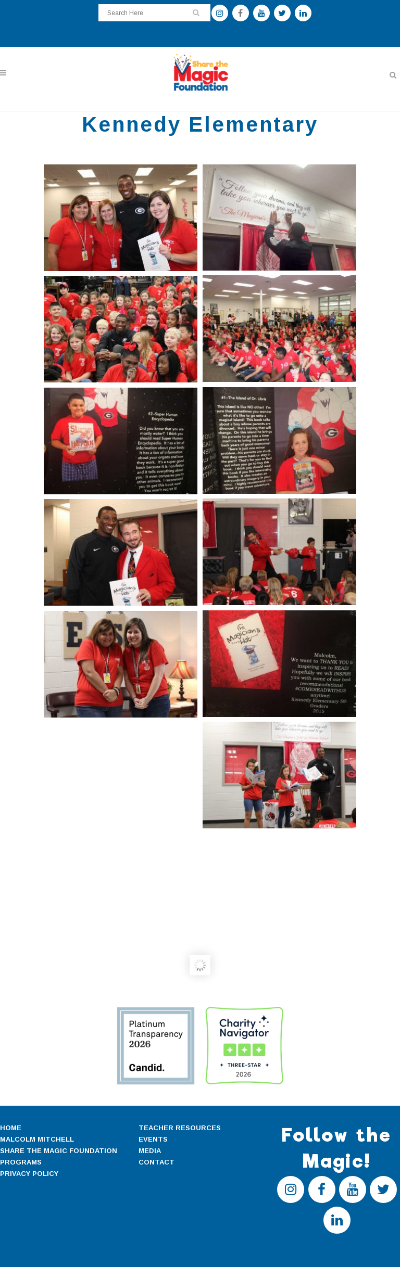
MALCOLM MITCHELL (37, 1139)
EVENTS (153, 1139)
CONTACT (156, 1162)
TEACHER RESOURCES (180, 1128)
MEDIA (150, 1151)
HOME (10, 1128)
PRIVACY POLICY (29, 1174)
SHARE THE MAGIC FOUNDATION (58, 1151)
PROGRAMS (21, 1162)
